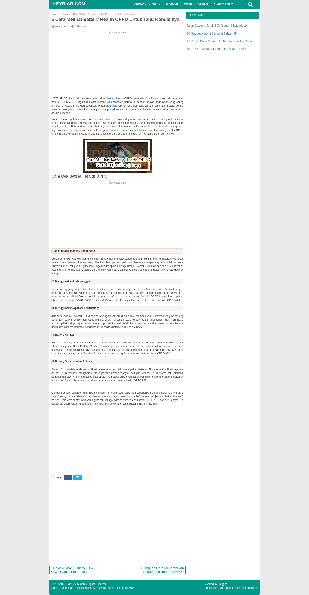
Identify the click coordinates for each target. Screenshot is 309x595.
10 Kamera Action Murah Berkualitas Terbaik (216, 49)
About (55, 587)
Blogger (222, 584)
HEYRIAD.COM (69, 3)
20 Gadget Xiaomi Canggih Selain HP (212, 33)
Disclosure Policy (85, 587)
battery (111, 98)
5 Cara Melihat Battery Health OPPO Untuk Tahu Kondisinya (115, 19)
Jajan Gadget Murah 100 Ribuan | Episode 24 (217, 25)
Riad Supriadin (249, 587)
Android (113, 105)
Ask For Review (125, 587)
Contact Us (67, 587)
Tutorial (84, 26)
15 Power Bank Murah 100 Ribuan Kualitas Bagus (220, 41)
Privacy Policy (105, 587)
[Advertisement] (117, 64)
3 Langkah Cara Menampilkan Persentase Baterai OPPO (162, 570)
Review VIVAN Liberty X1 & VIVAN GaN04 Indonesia (72, 570)
